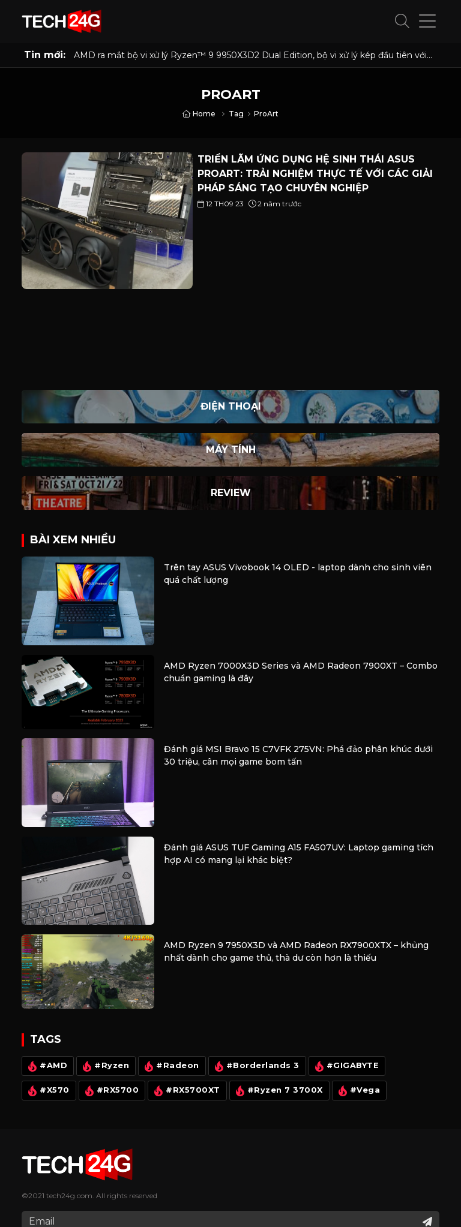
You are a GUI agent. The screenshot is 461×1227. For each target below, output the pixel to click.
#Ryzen (104, 1066)
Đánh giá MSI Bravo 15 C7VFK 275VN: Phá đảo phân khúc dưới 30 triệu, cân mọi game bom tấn (298, 755)
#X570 (47, 1091)
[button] (402, 21)
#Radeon (170, 1066)
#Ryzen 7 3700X (278, 1091)
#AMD (46, 1066)
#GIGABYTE (345, 1066)
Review (231, 492)
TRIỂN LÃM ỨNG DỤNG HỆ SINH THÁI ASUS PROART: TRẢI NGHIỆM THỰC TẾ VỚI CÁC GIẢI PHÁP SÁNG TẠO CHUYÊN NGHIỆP (315, 174)
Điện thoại (230, 406)
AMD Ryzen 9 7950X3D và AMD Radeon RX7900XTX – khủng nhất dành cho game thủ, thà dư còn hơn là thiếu (296, 951)
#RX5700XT (185, 1091)
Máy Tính (231, 449)
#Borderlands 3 (256, 1066)
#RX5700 (110, 1091)
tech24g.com (69, 1195)
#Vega (358, 1091)
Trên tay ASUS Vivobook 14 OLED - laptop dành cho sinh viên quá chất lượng (298, 573)
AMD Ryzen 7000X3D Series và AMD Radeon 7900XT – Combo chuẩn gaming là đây (301, 672)
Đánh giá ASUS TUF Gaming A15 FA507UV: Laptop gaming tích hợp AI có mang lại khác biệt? (298, 853)
